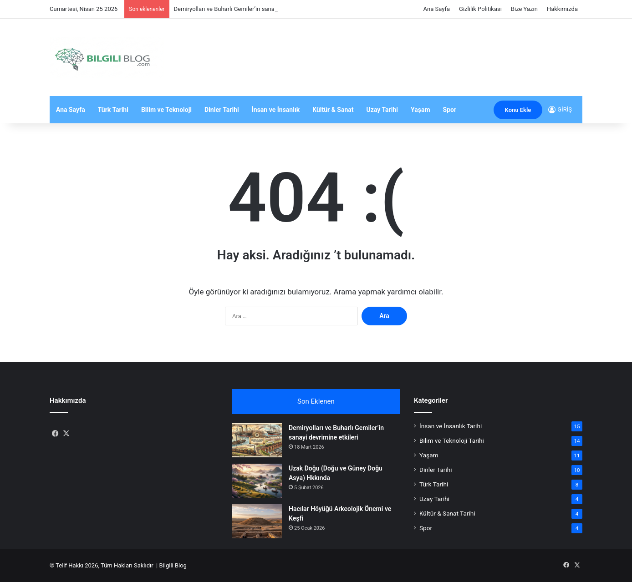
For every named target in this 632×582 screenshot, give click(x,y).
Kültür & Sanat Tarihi (447, 513)
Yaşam (420, 109)
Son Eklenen (316, 401)
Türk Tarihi (113, 109)
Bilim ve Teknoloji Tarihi (451, 440)
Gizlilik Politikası (480, 8)
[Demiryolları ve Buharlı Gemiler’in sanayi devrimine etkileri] (257, 440)
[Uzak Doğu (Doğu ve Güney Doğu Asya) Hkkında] (257, 481)
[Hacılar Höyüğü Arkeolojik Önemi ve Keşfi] (257, 521)
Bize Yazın (524, 8)
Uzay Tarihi (382, 109)
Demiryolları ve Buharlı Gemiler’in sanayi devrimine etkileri (249, 8)
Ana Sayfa (436, 8)
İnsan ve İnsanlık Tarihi (450, 426)
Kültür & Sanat (332, 109)
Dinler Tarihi (221, 109)
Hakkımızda (562, 8)
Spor (450, 109)
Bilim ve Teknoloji (166, 109)
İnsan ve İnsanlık (276, 109)
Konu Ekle (518, 109)
